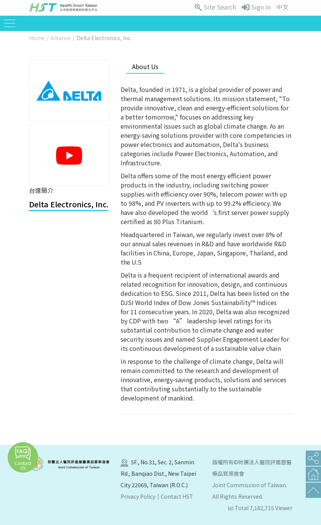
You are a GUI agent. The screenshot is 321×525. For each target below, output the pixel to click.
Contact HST (177, 496)
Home (37, 38)
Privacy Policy (138, 496)
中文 (282, 6)
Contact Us (23, 458)
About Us (145, 66)
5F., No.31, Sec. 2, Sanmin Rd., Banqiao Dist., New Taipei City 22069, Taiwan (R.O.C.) (158, 473)
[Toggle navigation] (9, 23)
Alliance (60, 38)
